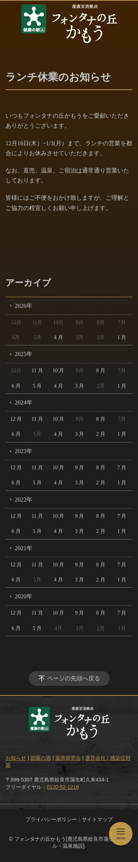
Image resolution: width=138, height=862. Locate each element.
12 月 (16, 419)
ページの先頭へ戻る (73, 678)
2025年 (23, 354)
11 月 (37, 370)
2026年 (23, 306)
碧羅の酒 (40, 758)
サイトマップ (97, 819)
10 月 (58, 370)
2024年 (23, 402)
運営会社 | (97, 758)
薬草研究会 (68, 758)
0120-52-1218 (63, 787)
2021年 (23, 548)
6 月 (16, 386)
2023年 (23, 451)
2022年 (23, 499)
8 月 (100, 370)
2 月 (100, 434)
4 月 (58, 337)
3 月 (79, 386)
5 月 (37, 386)
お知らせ (16, 758)
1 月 (122, 337)
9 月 (79, 467)
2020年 (23, 596)
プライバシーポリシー (51, 819)
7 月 (122, 467)
